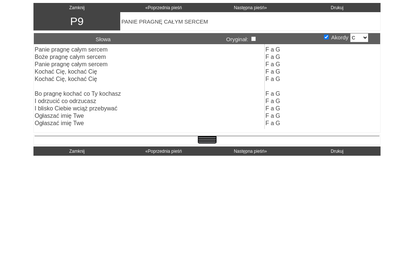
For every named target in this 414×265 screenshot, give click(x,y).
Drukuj (337, 7)
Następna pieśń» (250, 7)
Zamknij (77, 7)
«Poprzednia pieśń (163, 7)
